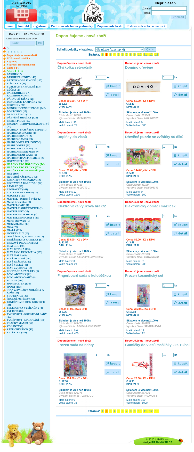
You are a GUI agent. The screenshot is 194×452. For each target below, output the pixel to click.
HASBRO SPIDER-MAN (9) (23, 151)
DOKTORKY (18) (17, 111)
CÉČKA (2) (13, 89)
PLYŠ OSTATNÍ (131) (19, 258)
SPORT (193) (14, 286)
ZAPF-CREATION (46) (20, 329)
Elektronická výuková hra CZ (81, 206)
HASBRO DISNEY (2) (19, 136)
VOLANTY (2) (15, 326)
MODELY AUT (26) (18, 233)
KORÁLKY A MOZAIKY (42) (24, 180)
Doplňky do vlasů (72, 137)
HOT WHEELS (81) (18, 161)
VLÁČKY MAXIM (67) (20, 323)
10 (139, 54)
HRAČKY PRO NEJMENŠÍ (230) (26, 170)
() (7, 48)
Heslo (147, 12)
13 (156, 54)
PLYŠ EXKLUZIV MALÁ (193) (24, 252)
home (10, 26)
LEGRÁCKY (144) (17, 189)
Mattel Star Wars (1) (18, 220)
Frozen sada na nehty (75, 345)
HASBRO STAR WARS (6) (22, 154)
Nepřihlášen (165, 3)
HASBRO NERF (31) (18, 145)
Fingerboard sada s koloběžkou (84, 275)
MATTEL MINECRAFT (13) (23, 217)
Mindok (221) (14, 230)
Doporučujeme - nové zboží (22, 55)
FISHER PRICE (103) (19, 120)
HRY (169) (13, 173)
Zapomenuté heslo (109, 26)
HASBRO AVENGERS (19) (22, 132)
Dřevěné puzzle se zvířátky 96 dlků (154, 137)
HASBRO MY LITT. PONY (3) (24, 142)
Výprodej (12, 61)
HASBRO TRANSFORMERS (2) (25, 158)
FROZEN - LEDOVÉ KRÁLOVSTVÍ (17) (28, 125)
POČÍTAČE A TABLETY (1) (23, 271)
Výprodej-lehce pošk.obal (21, 64)
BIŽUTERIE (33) (16, 83)
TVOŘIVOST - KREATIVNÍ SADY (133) (27, 315)
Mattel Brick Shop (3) (19, 202)
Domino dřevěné (139, 67)
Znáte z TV (13, 67)
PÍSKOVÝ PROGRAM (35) (22, 242)
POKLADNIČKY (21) (19, 274)
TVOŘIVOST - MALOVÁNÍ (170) (26, 320)
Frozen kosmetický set (144, 275)
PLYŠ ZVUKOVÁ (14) (19, 268)
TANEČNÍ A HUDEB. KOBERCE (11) (26, 303)
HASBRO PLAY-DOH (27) (22, 148)
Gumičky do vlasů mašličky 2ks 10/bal (157, 345)
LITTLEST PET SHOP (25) (22, 192)
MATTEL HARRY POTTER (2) (24, 208)
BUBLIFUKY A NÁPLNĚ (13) (23, 86)
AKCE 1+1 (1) (15, 71)
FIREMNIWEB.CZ (161, 442)
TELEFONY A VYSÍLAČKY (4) (25, 307)
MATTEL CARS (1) (18, 205)
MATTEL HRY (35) (18, 211)
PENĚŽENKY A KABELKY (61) (25, 239)
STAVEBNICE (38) (17, 295)
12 (150, 54)
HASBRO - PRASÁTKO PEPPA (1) (27, 129)
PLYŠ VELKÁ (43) (17, 264)
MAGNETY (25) (16, 195)
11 (145, 54)
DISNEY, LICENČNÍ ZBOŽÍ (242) (26, 108)
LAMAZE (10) (15, 186)
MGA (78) (12, 227)
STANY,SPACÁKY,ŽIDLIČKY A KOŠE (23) (25, 291)
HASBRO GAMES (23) (20, 139)
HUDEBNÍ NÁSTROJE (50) (22, 176)
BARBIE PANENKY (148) (21, 77)
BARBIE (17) (14, 74)
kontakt (23, 26)
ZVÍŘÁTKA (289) (17, 332)
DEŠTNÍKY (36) (16, 105)
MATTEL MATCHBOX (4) (22, 214)
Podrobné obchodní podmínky (72, 26)
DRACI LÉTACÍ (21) (19, 114)
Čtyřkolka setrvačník (74, 67)
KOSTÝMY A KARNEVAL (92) (24, 183)
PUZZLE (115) (15, 280)
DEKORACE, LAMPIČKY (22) (24, 102)
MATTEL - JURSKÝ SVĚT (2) (24, 198)
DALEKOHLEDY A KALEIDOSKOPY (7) (19, 94)
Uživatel (146, 8)
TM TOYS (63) (15, 311)
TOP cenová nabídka (18, 58)
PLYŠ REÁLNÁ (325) (19, 261)
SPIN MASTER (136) (19, 283)
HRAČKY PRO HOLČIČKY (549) (26, 164)
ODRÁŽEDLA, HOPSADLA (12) (25, 236)
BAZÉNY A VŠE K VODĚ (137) (24, 80)
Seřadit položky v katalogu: (75, 49)
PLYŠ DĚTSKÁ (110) (19, 249)
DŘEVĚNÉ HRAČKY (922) (22, 117)
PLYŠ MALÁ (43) (17, 255)
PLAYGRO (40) (15, 246)
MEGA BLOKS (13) (18, 224)
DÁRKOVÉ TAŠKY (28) (20, 98)
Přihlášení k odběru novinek (146, 26)
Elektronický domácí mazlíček (150, 206)
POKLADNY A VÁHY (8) (21, 277)
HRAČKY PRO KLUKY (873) (23, 167)
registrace (40, 26)
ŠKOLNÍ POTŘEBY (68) (21, 299)
